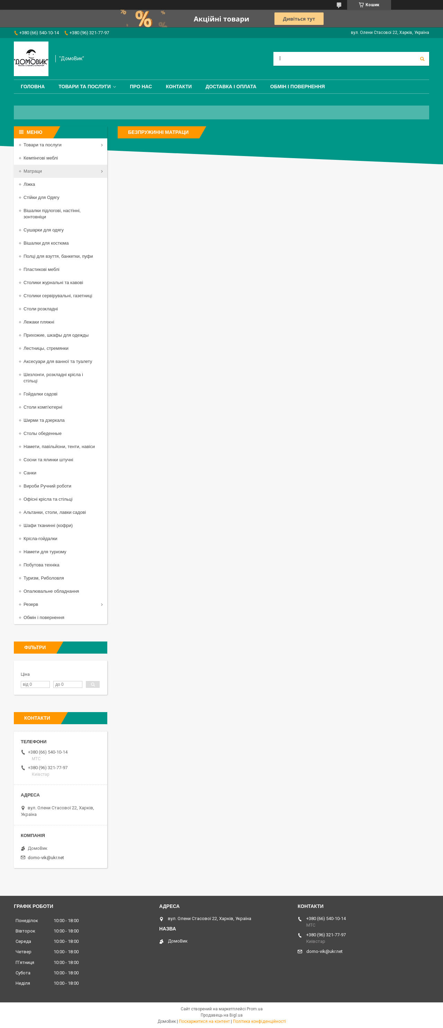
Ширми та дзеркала (44, 420)
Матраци (33, 171)
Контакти (179, 86)
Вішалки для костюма (46, 243)
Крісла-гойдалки (40, 538)
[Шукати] (422, 59)
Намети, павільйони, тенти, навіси (59, 446)
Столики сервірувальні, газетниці (58, 295)
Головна (33, 86)
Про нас (141, 86)
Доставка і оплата (231, 86)
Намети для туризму (45, 551)
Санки (30, 472)
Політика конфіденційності (259, 1021)
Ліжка (29, 184)
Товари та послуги (84, 86)
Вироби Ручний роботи (47, 486)
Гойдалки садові (40, 394)
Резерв (31, 604)
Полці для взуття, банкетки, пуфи (58, 256)
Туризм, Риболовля (44, 578)
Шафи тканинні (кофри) (48, 525)
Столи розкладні (41, 308)
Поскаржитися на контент (204, 1021)
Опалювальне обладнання (51, 591)
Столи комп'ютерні (43, 407)
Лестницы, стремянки (46, 348)
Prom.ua (255, 1009)
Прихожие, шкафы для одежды (56, 335)
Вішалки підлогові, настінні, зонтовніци (52, 213)
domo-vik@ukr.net (46, 857)
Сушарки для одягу (44, 230)
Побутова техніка (41, 564)
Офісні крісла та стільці (48, 499)
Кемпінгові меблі (41, 158)
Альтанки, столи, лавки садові (55, 512)
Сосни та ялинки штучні (48, 459)
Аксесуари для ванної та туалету (58, 361)
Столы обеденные (43, 433)
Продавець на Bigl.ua (222, 1015)
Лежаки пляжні (39, 322)
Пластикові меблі (42, 269)
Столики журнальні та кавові (53, 282)
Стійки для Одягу (42, 197)
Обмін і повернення (297, 86)
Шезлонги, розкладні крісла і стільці (53, 377)
